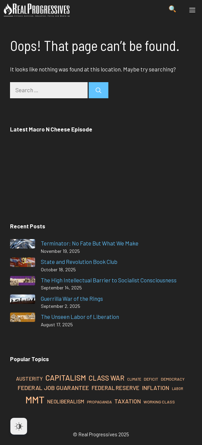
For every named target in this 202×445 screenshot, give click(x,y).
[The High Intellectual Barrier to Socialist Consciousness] (22, 282)
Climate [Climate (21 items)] (134, 379)
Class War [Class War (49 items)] (106, 378)
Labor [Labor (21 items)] (177, 388)
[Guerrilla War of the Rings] (22, 300)
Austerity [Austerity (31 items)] (29, 379)
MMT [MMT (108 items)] (34, 399)
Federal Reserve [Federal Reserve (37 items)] (115, 387)
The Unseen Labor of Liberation (80, 316)
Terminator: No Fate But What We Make (89, 243)
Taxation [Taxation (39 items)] (127, 401)
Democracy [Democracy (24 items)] (173, 379)
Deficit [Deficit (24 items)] (151, 379)
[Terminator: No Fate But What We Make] (22, 245)
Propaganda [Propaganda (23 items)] (99, 401)
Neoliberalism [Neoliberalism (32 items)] (65, 401)
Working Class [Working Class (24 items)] (159, 401)
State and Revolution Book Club (79, 261)
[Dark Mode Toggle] (18, 426)
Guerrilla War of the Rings (72, 298)
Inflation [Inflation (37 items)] (155, 387)
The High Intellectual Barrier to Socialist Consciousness (109, 280)
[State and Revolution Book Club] (22, 263)
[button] (172, 10)
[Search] (98, 90)
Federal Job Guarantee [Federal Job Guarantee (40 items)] (53, 387)
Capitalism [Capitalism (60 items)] (65, 377)
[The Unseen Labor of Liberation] (22, 318)
